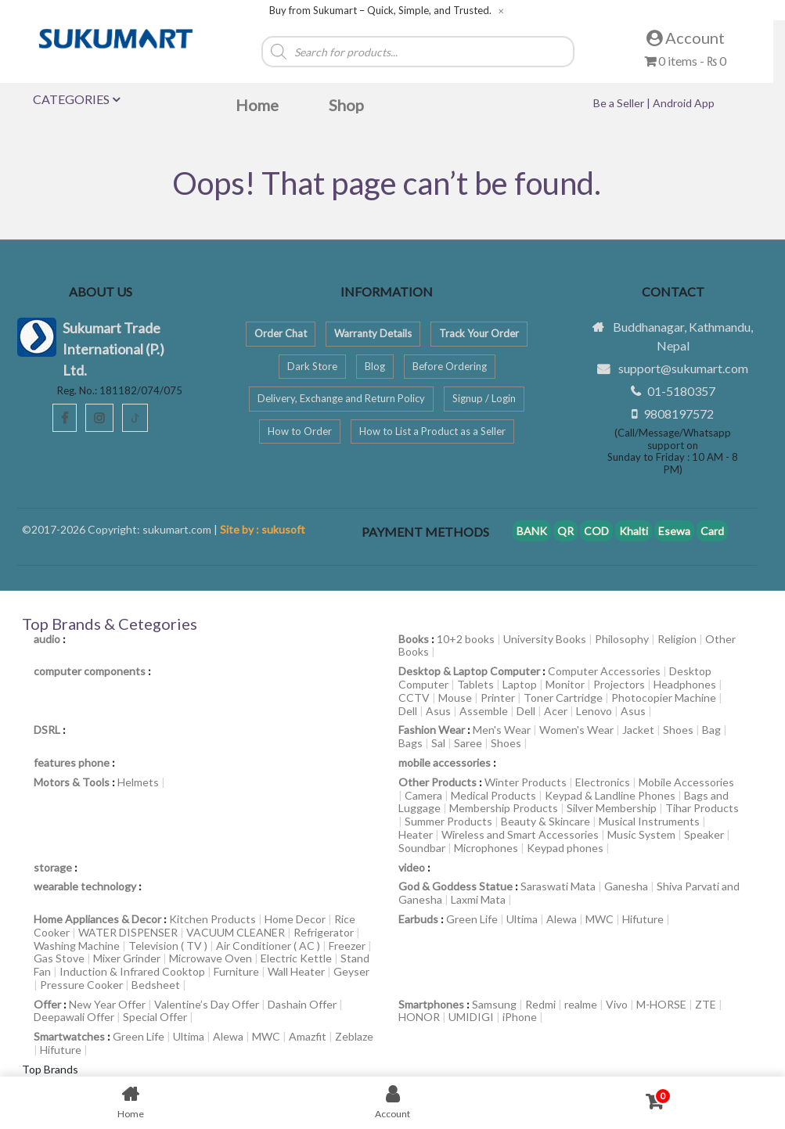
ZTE (705, 1004)
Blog (375, 366)
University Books (544, 638)
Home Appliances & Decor (97, 919)
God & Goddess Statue (455, 886)
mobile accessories (444, 762)
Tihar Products (702, 807)
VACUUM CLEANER (235, 932)
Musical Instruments (649, 821)
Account (685, 37)
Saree (468, 743)
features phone (72, 762)
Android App (684, 103)
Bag (711, 729)
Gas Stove (59, 958)
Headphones (685, 684)
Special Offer (155, 1016)
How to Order (300, 431)
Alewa (561, 919)
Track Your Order (479, 333)
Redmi (540, 1004)
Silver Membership (612, 807)
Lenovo (594, 710)
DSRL (47, 729)
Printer (498, 697)
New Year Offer (107, 1004)
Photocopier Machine (663, 697)
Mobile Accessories (686, 782)
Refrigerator (323, 932)
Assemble (483, 710)
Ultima (522, 919)
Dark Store (312, 366)
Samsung (494, 1004)
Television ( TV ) (167, 945)
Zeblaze (354, 1036)
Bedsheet (155, 984)
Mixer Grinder (126, 958)
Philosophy (622, 638)
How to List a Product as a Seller (432, 431)
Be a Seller (619, 103)
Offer (47, 1004)
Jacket (638, 729)
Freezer (347, 945)
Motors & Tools (72, 782)
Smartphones (431, 1004)
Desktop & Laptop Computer (469, 671)
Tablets (475, 684)
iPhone (519, 1016)
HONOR (419, 1016)
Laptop (519, 684)
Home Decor (295, 919)
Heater (415, 834)
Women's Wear (576, 729)
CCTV (414, 697)
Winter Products (525, 782)
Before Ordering (449, 366)
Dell (407, 710)
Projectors (619, 684)
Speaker (704, 834)
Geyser (351, 971)
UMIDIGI (471, 1016)
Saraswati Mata (558, 886)
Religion (677, 638)
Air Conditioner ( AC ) (268, 945)
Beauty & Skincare (545, 821)
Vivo (617, 1004)
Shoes (678, 729)
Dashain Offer (302, 1004)
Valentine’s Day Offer (206, 1004)
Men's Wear (502, 729)
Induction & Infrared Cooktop (132, 971)
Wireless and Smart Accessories (520, 834)
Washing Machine (77, 945)
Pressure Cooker (81, 984)
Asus (438, 710)
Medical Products (493, 795)
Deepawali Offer (74, 1016)
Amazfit (307, 1036)
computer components (90, 671)
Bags (410, 743)
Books (413, 638)
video (411, 867)
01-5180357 (681, 390)
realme (580, 1004)
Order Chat (280, 333)
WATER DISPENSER (128, 932)
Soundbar (421, 847)
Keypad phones (565, 847)
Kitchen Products (212, 919)
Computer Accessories (604, 671)
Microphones (486, 847)
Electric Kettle (296, 958)
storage (53, 867)
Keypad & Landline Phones (610, 795)
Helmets (138, 782)
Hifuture (643, 919)
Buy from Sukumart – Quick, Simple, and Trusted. (380, 10)
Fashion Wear (431, 729)
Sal (438, 743)
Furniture (236, 971)
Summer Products (448, 821)
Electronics (602, 782)
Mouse (455, 697)
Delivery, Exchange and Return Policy (341, 398)
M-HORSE (661, 1004)
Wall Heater (296, 971)
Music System (641, 834)
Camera (423, 795)
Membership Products (503, 807)
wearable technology (85, 886)
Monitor (565, 684)
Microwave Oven (210, 958)
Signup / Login (484, 398)
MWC (599, 919)
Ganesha (626, 886)
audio (47, 638)
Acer (555, 710)
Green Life (472, 919)
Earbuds (418, 919)
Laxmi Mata (478, 899)
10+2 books (466, 638)
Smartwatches (69, 1036)
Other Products (437, 782)
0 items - (685, 60)
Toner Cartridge (563, 697)
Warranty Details (373, 333)
